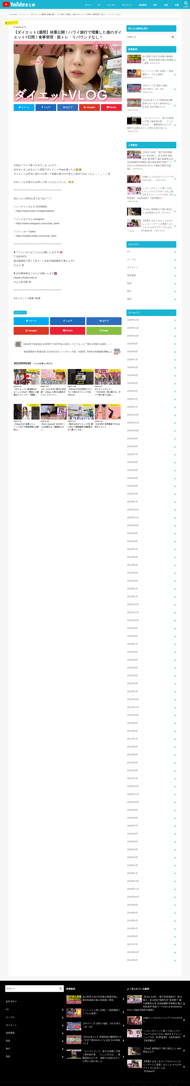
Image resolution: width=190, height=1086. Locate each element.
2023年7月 (132, 546)
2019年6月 (132, 907)
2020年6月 (132, 829)
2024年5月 (132, 468)
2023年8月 (132, 538)
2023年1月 (132, 593)
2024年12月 (133, 413)
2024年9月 (132, 436)
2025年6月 (132, 366)
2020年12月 (133, 782)
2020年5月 (132, 837)
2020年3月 (132, 853)
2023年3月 (132, 578)
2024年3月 (132, 483)
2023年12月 (133, 507)
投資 (177, 5)
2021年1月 (132, 774)
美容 (166, 5)
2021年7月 (132, 735)
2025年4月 (132, 381)
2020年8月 (132, 813)
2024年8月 (132, 444)
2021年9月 (132, 719)
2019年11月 (133, 884)
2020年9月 (132, 805)
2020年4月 (132, 845)
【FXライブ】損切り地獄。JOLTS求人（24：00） (148, 88)
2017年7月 (132, 939)
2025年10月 (133, 334)
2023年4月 (132, 570)
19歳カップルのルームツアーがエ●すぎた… (150, 178)
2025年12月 (133, 318)
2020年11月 (133, 790)
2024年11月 (133, 421)
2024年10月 (133, 428)
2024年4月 (132, 475)
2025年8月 (132, 350)
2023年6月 (132, 554)
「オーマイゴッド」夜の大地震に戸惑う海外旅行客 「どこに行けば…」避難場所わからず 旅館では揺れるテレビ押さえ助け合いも (150, 124)
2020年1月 (132, 868)
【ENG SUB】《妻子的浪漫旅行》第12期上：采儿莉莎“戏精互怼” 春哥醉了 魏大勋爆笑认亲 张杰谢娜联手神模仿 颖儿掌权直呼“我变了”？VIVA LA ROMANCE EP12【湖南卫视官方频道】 (150, 160)
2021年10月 (133, 711)
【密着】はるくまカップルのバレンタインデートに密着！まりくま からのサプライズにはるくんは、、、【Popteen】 (150, 224)
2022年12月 (133, 601)
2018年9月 (132, 931)
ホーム (88, 5)
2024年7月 (132, 452)
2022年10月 (133, 617)
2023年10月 (133, 523)
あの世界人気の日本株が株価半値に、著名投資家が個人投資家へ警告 (150, 59)
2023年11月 (133, 515)
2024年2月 (132, 491)
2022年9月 (132, 625)
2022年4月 (132, 664)
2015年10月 (133, 947)
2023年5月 (132, 562)
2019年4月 (132, 915)
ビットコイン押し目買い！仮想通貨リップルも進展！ (150, 74)
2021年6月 (132, 743)
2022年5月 (132, 656)
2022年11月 (133, 609)
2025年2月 (132, 397)
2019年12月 (133, 876)
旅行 (155, 5)
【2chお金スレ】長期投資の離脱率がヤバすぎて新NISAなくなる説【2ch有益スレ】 (149, 104)
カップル (111, 5)
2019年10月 (133, 892)
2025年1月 (132, 405)
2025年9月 (132, 342)
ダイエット (127, 5)
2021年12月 (133, 695)
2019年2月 (132, 923)
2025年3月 (132, 389)
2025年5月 (132, 373)
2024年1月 (132, 499)
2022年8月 (132, 633)
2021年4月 (132, 758)
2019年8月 (132, 900)
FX (99, 5)
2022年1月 (132, 688)
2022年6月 (132, 648)
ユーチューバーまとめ (157, 1081)
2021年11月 (133, 703)
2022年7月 (132, 640)
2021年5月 (132, 750)
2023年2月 (132, 586)
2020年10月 (133, 798)
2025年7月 (132, 358)
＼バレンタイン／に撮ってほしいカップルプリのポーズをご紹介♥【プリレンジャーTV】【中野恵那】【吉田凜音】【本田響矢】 (150, 194)
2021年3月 (132, 766)
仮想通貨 (142, 5)
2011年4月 (132, 955)
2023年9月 (132, 531)
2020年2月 (132, 860)
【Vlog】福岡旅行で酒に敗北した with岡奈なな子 (150, 211)
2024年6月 (132, 460)
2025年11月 (133, 326)
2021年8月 (132, 727)
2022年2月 (132, 680)
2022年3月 (132, 672)
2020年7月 (132, 821)
